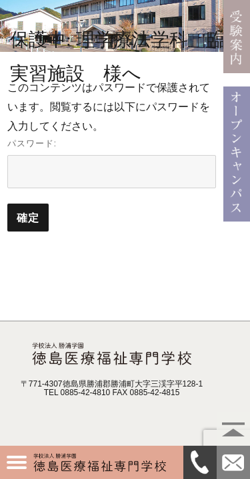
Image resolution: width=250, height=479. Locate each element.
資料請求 (233, 462)
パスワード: (111, 163)
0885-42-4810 (200, 462)
